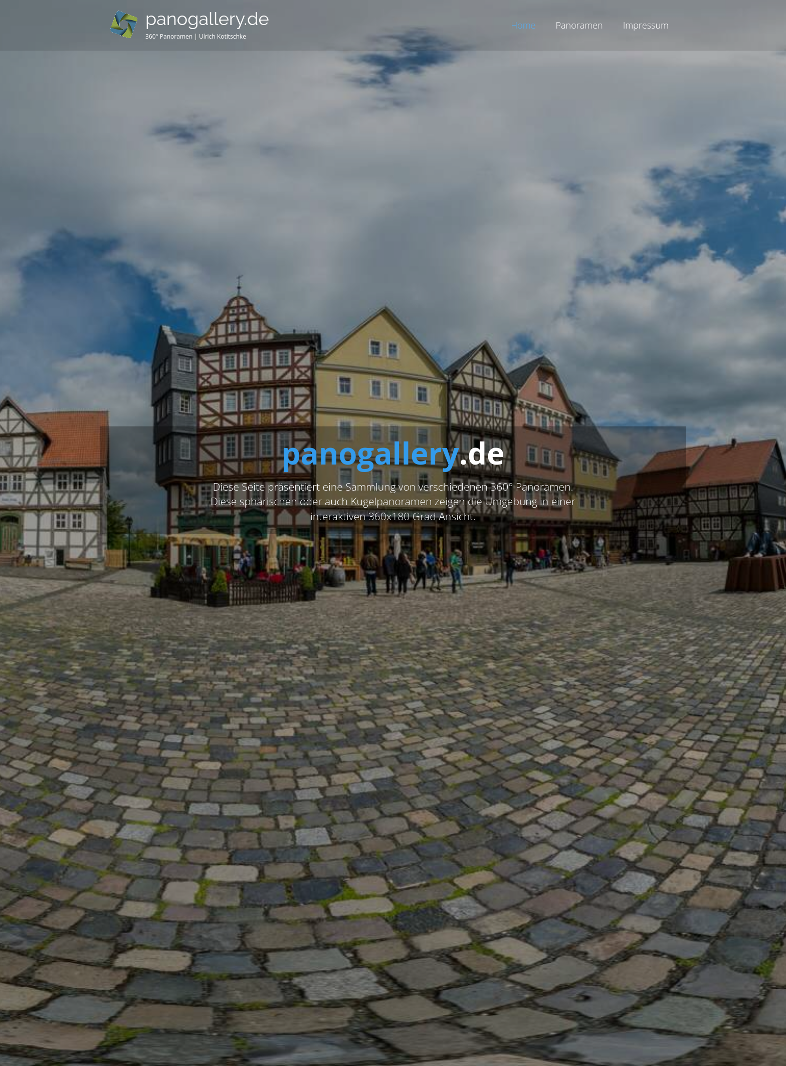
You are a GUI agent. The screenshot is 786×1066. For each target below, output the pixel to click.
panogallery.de (207, 18)
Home (523, 25)
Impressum (646, 25)
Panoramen (579, 25)
